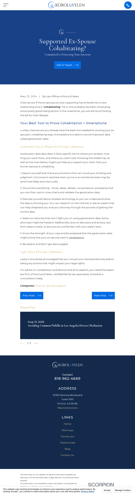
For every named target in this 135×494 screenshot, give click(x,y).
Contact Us (67, 455)
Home (67, 423)
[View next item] (35, 343)
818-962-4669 (67, 378)
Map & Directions (67, 407)
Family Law (67, 436)
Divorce (39, 285)
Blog (67, 449)
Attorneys (67, 430)
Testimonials (67, 442)
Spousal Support (56, 285)
